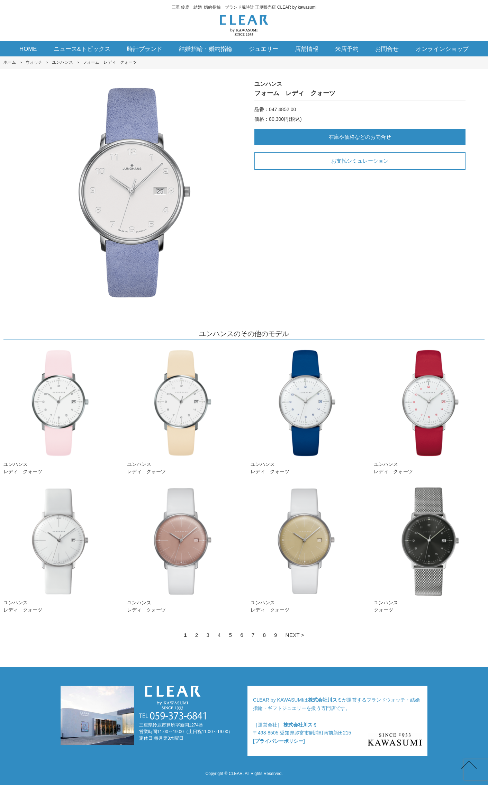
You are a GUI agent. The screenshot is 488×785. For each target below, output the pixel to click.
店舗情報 (306, 49)
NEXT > (295, 635)
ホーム (9, 62)
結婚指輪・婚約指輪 (205, 49)
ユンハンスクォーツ (429, 549)
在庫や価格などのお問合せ (360, 137)
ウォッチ (34, 62)
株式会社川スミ (325, 700)
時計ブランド (144, 49)
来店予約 (347, 49)
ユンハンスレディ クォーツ (58, 410)
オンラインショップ (442, 49)
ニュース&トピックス (82, 49)
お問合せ (387, 49)
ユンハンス (62, 62)
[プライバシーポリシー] (279, 741)
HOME (28, 49)
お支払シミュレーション (359, 161)
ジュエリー (263, 49)
